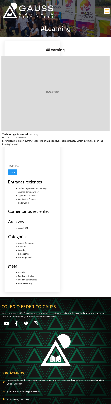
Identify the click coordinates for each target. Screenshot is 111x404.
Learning (22, 250)
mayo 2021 (23, 228)
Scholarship (23, 254)
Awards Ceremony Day (28, 192)
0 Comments (21, 137)
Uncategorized (25, 257)
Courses (22, 247)
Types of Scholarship (27, 195)
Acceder (22, 272)
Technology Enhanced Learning (32, 188)
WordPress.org (25, 283)
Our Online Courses (27, 199)
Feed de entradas (26, 276)
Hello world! (23, 203)
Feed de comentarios (27, 280)
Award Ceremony (26, 243)
